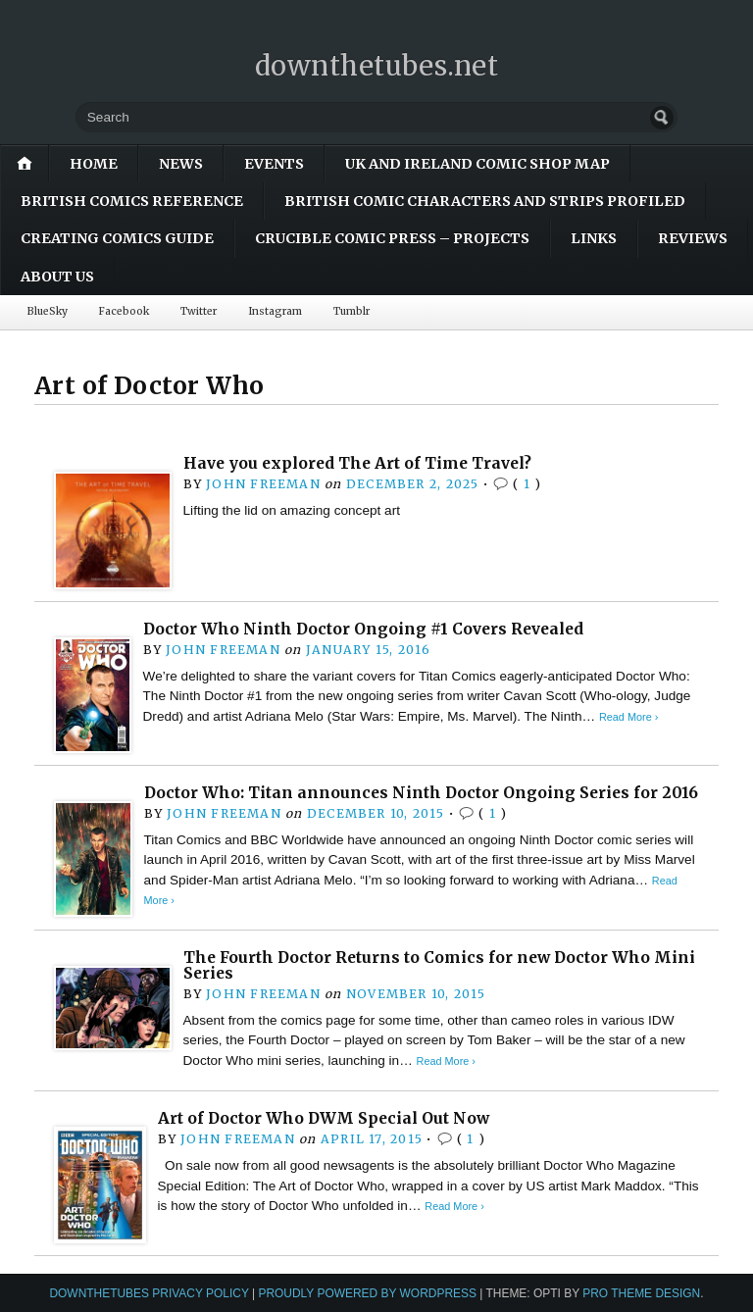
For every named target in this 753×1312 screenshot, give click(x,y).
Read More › (628, 717)
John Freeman (263, 484)
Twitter (198, 311)
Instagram (275, 311)
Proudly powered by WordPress (367, 1293)
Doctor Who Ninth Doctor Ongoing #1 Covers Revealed (363, 629)
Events (274, 164)
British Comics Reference (132, 201)
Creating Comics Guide (117, 238)
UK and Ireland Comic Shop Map (477, 164)
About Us (57, 276)
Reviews (693, 238)
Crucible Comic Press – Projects (392, 238)
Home (94, 164)
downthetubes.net (377, 65)
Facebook (124, 311)
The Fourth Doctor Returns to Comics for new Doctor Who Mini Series (439, 965)
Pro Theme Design (641, 1293)
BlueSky (47, 311)
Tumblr (351, 311)
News (181, 164)
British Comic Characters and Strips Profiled (484, 201)
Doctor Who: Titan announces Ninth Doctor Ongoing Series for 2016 (421, 792)
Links (594, 238)
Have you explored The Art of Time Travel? (357, 463)
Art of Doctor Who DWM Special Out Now (323, 1118)
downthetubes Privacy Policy (148, 1293)
